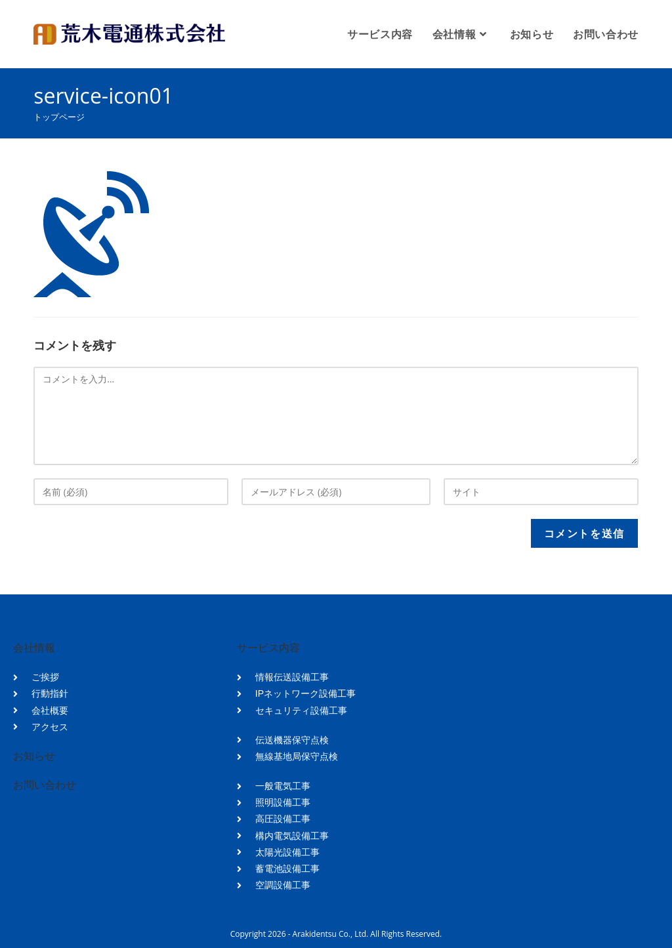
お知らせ (34, 756)
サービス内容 (268, 647)
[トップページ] (59, 117)
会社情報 (34, 647)
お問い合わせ (44, 785)
